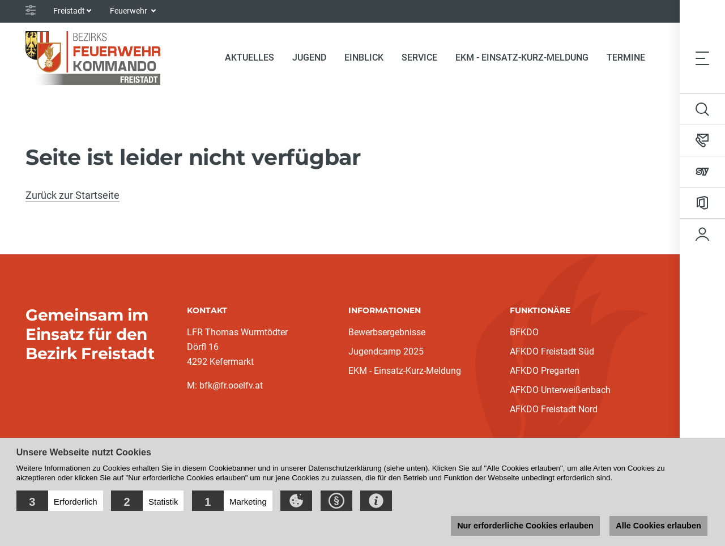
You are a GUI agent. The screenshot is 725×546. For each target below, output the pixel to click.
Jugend (309, 57)
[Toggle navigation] (702, 58)
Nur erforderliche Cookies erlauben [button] (525, 525)
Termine (626, 57)
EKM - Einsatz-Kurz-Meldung (521, 57)
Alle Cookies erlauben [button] (658, 525)
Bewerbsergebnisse (386, 332)
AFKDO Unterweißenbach (560, 390)
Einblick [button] (363, 57)
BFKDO (524, 332)
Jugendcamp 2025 (386, 351)
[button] (59, 500)
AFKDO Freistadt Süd (552, 351)
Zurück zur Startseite (72, 195)
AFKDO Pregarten (544, 370)
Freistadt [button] (69, 10)
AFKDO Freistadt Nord (554, 409)
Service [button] (419, 57)
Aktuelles (249, 57)
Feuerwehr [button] (129, 10)
